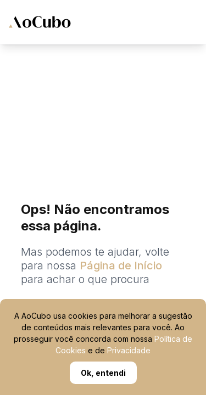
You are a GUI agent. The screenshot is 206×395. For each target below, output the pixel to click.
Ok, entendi (103, 372)
